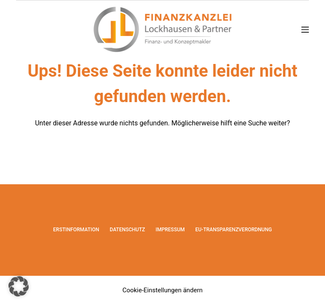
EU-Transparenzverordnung (234, 230)
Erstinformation (76, 230)
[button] (18, 286)
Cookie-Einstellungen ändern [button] (162, 290)
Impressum (170, 230)
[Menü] (305, 29)
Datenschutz (127, 230)
